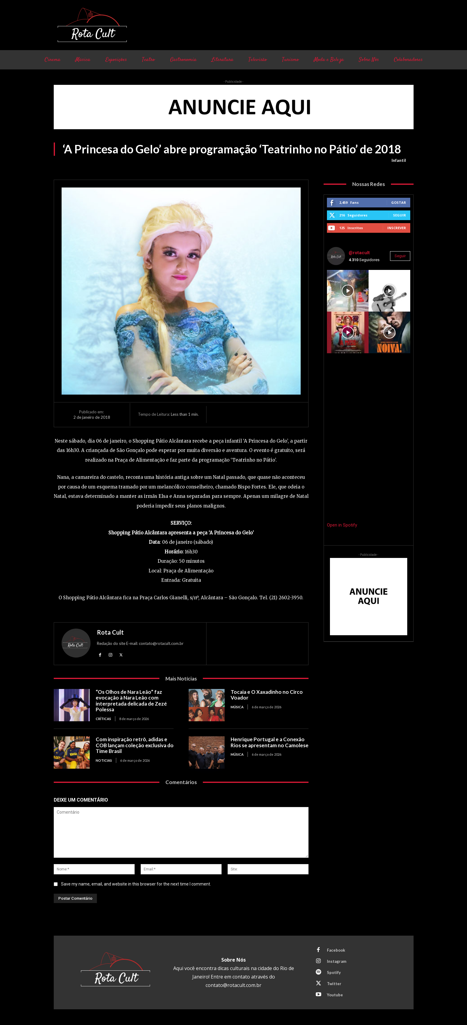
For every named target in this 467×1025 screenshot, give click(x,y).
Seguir (399, 215)
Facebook (336, 950)
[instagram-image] (348, 291)
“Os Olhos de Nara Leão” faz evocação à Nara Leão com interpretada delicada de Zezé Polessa (131, 701)
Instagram (336, 961)
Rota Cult (110, 632)
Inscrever (396, 228)
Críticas (103, 719)
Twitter (334, 983)
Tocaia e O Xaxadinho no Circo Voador (267, 695)
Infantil (399, 160)
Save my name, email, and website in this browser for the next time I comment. (136, 884)
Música (237, 707)
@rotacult (359, 252)
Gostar (398, 202)
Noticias (104, 760)
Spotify (334, 972)
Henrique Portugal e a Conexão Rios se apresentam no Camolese (270, 742)
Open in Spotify (342, 525)
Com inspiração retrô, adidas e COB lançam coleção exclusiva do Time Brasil (135, 745)
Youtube (335, 994)
